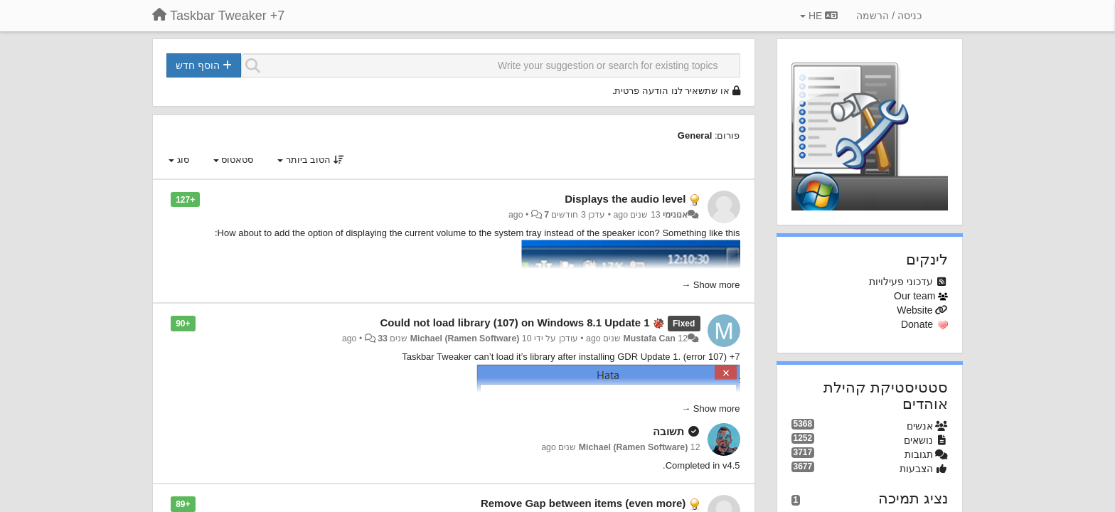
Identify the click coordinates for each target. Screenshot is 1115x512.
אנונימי (675, 215)
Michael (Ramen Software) (465, 338)
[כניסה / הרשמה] (888, 16)
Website (914, 310)
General (695, 135)
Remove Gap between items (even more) (583, 503)
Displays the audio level (625, 199)
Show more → (710, 284)
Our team (914, 296)
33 (383, 338)
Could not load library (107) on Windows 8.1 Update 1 (515, 322)
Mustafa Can (650, 338)
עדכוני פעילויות (901, 281)
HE (819, 15)
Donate (917, 324)
